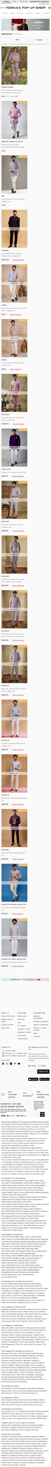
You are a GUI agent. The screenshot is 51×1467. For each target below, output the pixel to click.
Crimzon (34, 1302)
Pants (3, 1330)
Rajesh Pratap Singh (23, 1199)
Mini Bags (29, 1377)
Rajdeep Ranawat (8, 1199)
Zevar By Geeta (42, 1288)
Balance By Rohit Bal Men (28, 1272)
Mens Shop (40, 1342)
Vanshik (6, 1241)
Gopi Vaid (34, 1218)
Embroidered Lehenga (35, 1388)
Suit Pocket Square (38, 1330)
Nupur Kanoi (22, 1195)
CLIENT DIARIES (23, 1038)
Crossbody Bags (7, 1377)
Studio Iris (5, 1228)
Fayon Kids (5, 1411)
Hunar (33, 1288)
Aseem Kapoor (17, 1230)
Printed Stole (22, 1382)
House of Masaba (8, 1221)
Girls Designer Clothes (9, 1388)
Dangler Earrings (23, 1367)
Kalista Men (5, 1260)
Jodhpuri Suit (38, 1335)
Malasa (20, 1223)
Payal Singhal (19, 1206)
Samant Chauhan (22, 1213)
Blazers (30, 1332)
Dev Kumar (5, 1248)
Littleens (33, 1416)
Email (32, 1066)
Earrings (13, 1353)
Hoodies (4, 1332)
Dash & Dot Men (13, 1237)
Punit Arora (20, 1265)
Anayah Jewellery (27, 1293)
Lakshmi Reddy (42, 1411)
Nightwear (23, 1319)
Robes (11, 1332)
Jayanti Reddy (6, 1192)
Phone (43, 1066)
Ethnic (45, 1339)
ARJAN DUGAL (6, 1258)
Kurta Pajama (27, 1335)
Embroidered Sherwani (18, 1402)
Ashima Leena (28, 1209)
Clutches (38, 1372)
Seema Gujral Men (8, 1270)
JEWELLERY (23, 1)
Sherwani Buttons (8, 1335)
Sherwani (30, 1328)
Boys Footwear (22, 1404)
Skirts (23, 1316)
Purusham (16, 1246)
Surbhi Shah (34, 1213)
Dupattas (13, 1319)
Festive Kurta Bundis (27, 1342)
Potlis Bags (29, 1372)
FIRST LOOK (5, 1028)
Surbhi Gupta (30, 1223)
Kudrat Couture (30, 1260)
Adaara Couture (38, 1225)
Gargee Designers (33, 1258)
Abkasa (27, 1256)
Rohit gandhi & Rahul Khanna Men (22, 1241)
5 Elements (40, 1295)
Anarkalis (13, 1309)
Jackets (29, 1316)
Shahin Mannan (36, 1228)
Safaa (3, 1225)
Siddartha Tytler (42, 1204)
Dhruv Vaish (24, 1237)
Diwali (3, 1425)
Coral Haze (13, 1298)
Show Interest (18, 260)
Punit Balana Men (7, 1251)
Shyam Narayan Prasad (23, 1216)
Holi (9, 1425)
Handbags (5, 1374)
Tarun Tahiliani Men (39, 1251)
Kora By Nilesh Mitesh (9, 1277)
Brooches (4, 1347)
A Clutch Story (17, 1295)
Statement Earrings (8, 1367)
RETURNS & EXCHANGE (41, 1021)
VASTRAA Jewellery (17, 1288)
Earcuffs (40, 1356)
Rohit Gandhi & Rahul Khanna (12, 1204)
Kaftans (42, 1311)
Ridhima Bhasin (7, 1202)
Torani (3, 1223)
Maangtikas (23, 1356)
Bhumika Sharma (7, 1213)
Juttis (21, 1372)
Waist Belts (20, 1374)
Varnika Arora (6, 1286)
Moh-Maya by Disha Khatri (31, 1284)
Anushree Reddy (16, 1183)
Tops (36, 1311)
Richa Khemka (12, 1225)
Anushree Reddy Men (27, 1253)
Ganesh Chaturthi (24, 1427)
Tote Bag (37, 1377)
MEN (14, 1)
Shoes (3, 1372)
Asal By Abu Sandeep (32, 1183)
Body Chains (16, 1358)
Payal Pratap (31, 1197)
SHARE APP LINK (43, 1071)
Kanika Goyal (39, 1216)
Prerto (28, 1302)
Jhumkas (34, 1367)
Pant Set (19, 1344)
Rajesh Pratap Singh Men (39, 1239)
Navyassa (19, 1413)
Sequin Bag (17, 1379)
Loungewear (16, 1339)
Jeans (18, 1335)
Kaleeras (32, 1356)
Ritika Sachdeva (18, 1302)
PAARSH (33, 1263)
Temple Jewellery (7, 1365)
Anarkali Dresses (33, 1391)
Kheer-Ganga (40, 1244)
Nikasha (38, 1209)
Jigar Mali (26, 1225)
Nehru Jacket (15, 1328)
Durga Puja (37, 1427)
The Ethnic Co (6, 1246)
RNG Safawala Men (8, 1267)
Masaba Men (24, 1263)
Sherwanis (5, 1311)
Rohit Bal (27, 1202)
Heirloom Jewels (7, 1360)
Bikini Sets (16, 1316)
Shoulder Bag (6, 1379)
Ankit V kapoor (7, 1239)
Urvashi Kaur (6, 1230)
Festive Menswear (8, 1344)
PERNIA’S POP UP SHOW (7, 1020)
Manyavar (5, 1190)
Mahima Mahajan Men (9, 1263)
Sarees (29, 1309)
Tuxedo (4, 1337)
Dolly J (43, 1183)
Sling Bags (39, 1374)
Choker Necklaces (20, 1370)
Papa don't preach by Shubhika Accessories (17, 1300)
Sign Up (42, 1114)
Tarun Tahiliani (6, 1206)
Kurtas (37, 1328)
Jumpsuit (41, 1337)
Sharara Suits (6, 1391)
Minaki (3, 1293)
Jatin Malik (14, 1253)
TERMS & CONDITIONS (40, 1025)
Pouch (13, 1374)
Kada (44, 1370)
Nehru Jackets (39, 1400)
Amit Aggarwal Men (23, 1251)
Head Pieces (5, 1358)
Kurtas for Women (40, 1309)
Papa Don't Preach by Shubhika (13, 1197)
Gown (20, 1311)
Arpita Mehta (21, 1221)
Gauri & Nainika (36, 1190)
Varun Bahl (5, 1211)
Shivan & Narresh (16, 1190)
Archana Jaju (41, 1223)
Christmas (5, 1430)
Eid (28, 1425)
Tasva (3, 1237)
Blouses (30, 1319)
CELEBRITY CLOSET (24, 1029)
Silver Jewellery (37, 1365)
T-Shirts (24, 1332)
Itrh (20, 1225)
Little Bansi (23, 1411)
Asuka (13, 1244)
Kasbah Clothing (17, 1260)
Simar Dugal (12, 1223)
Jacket (30, 1402)
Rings (33, 1353)
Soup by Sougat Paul (21, 1218)
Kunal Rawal (20, 1244)
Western (4, 1342)
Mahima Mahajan (42, 1192)
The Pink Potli (29, 1286)
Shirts (23, 1328)
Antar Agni (5, 1183)
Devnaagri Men (32, 1248)
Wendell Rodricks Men (9, 1272)
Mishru (5, 1195)
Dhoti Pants (29, 1314)
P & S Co (14, 1411)
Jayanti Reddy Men (8, 1274)
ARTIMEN (20, 1256)
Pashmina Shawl (38, 1379)
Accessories (5, 1339)
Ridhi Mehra (38, 1188)
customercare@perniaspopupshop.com (16, 1055)
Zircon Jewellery (24, 1363)
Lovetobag (39, 1293)
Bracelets (26, 1353)
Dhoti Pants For (7, 1393)
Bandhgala (21, 1337)
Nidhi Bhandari (29, 1295)
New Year (34, 1430)
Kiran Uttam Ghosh (27, 1192)
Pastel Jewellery (38, 1363)
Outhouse (5, 1288)
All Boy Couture (7, 1418)
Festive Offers (38, 1321)
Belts (16, 1372)
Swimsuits (5, 1319)
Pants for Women (41, 1314)
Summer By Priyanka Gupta (11, 1188)
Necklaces (5, 1353)
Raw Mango (5, 1180)
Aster (27, 1288)
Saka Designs (42, 1416)
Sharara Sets (28, 1311)
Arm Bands (27, 1358)
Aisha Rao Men (37, 1256)
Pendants (18, 1360)
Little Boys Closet (7, 1413)
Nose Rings (14, 1356)
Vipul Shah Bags (24, 1298)
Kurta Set (16, 1391)
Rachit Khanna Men (8, 1256)
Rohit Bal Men (41, 1241)
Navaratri (5, 1427)
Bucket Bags (19, 1377)
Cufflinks (38, 1339)
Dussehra (13, 1427)
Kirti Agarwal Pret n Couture (24, 1418)
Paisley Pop (39, 1300)
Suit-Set (38, 1332)
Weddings (14, 1430)
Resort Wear (6, 1316)
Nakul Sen (12, 1195)
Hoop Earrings (6, 1370)
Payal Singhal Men (8, 1265)
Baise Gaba (27, 1188)
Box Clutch (27, 1379)
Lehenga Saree (40, 1319)
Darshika (37, 1246)
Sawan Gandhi (32, 1221)
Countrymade (35, 1237)
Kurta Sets (21, 1309)
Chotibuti (31, 1411)
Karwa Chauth (24, 1430)
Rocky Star (24, 1185)
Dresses (13, 1311)
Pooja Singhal (29, 1180)
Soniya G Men (21, 1270)
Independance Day (19, 1425)
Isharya (16, 1284)
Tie (44, 1344)
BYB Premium (42, 1418)
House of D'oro (39, 1291)
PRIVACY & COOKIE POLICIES (39, 1029)
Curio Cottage (6, 1284)
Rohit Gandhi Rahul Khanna (11, 1209)
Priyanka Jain (6, 1218)
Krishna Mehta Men (18, 1248)
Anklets (35, 1358)
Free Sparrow (6, 1416)
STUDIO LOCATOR (7, 1025)
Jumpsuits (37, 1316)
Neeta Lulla (15, 1211)
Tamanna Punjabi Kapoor (19, 1228)
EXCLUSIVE (21, 1019)
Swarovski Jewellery (9, 1363)
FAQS (35, 1033)
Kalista (16, 1192)
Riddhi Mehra (37, 1199)
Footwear (38, 1344)
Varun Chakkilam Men (25, 1274)
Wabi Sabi (5, 1244)
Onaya (26, 1190)
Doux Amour (6, 1295)
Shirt (42, 1402)
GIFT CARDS (22, 1026)
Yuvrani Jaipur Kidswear (33, 1413)
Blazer (37, 1402)
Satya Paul (39, 1180)
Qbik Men (5, 1253)
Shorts (17, 1332)
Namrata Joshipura (40, 1211)
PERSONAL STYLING (24, 1032)
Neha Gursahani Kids (21, 1416)
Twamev (30, 1244)
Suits (43, 1328)
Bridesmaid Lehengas (15, 1314)
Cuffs (20, 1353)
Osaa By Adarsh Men (37, 1185)
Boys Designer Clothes (9, 1400)
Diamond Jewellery (23, 1365)
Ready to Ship (27, 1321)
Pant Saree (16, 1321)
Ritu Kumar (18, 1202)
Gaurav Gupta (30, 1206)
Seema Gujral (30, 1204)
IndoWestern (13, 1342)
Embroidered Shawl (8, 1382)
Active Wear (28, 1344)
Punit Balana (42, 1197)
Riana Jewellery (14, 1293)
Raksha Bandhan (37, 1425)
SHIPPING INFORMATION (38, 1017)
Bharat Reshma (27, 1246)
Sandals (10, 1372)
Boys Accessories (36, 1404)
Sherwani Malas (28, 1339)
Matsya (42, 1221)
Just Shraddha (27, 1291)
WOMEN (6, 1)
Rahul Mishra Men (32, 1265)
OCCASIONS (22, 1035)
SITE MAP (36, 1036)
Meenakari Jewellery (31, 1360)
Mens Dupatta (31, 1337)
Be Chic (4, 1298)
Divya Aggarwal (7, 1216)
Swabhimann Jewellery (11, 1291)
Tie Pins (27, 1330)
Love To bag (17, 1286)
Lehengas (4, 1309)
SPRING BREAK (33, 1270)
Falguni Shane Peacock (10, 1185)
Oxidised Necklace (35, 1370)
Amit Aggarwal (26, 1211)
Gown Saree (6, 1321)
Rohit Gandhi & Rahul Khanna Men (29, 1267)
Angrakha (12, 1337)
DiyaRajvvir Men (19, 1258)
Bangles (40, 1353)
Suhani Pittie (6, 1302)
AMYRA (34, 1298)
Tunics (3, 1314)
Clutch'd (38, 1286)
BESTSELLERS (22, 1016)
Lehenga (22, 1388)
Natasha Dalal (17, 1180)
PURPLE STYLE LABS (8, 1016)
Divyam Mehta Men (21, 1239)
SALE (19, 1022)
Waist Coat (18, 1330)
